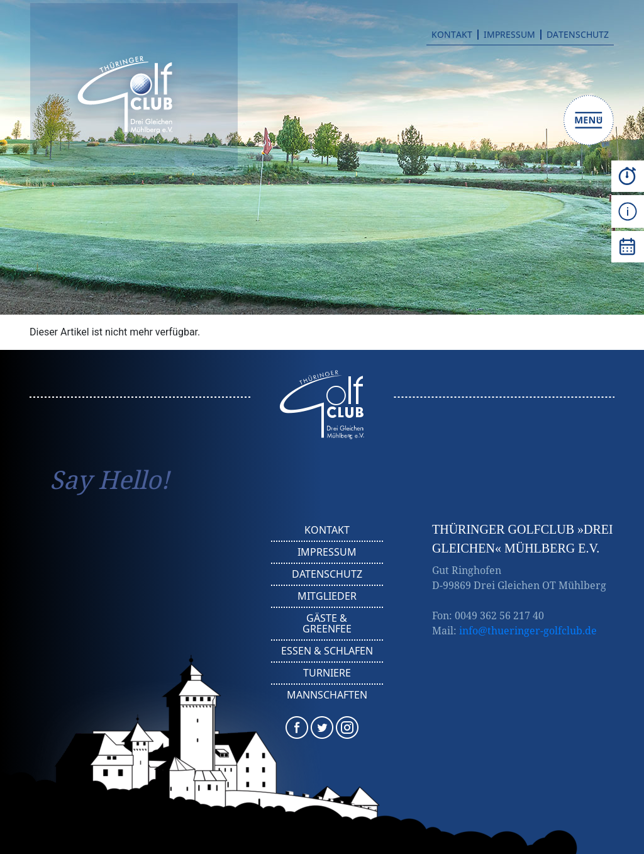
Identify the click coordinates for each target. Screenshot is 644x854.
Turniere (327, 673)
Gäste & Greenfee (327, 623)
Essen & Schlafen (327, 651)
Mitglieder (327, 596)
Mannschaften (327, 695)
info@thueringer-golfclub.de (528, 631)
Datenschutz (578, 35)
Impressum (509, 35)
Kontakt (451, 35)
